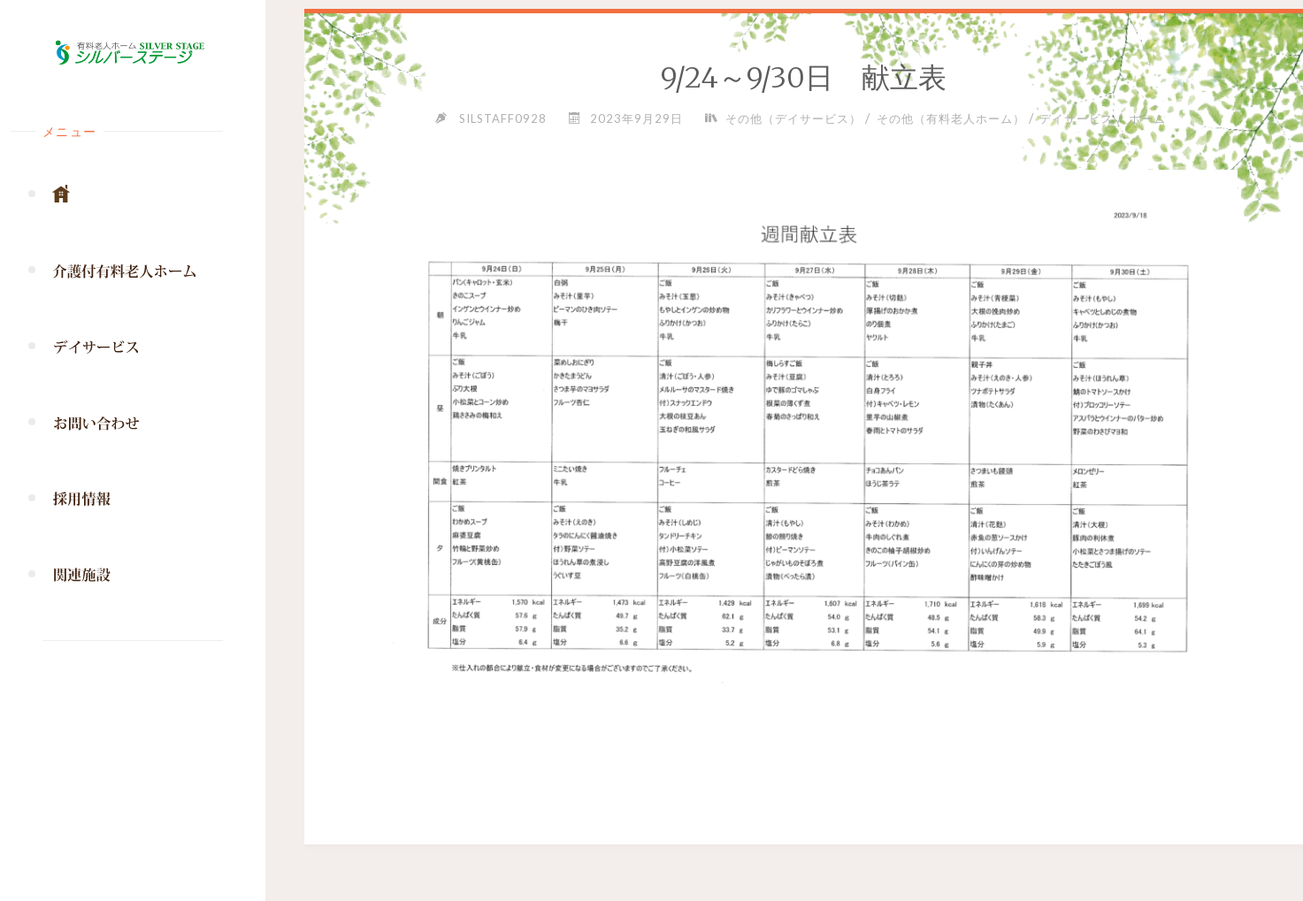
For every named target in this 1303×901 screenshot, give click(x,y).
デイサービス (1076, 118)
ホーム (1147, 118)
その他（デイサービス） (793, 118)
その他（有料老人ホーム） (951, 118)
